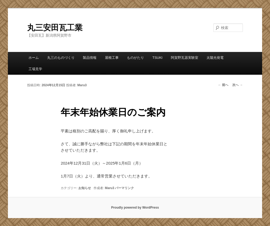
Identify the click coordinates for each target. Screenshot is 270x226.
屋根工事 (112, 58)
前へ (223, 85)
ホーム (33, 58)
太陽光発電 (215, 58)
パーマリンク (124, 188)
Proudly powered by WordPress (135, 207)
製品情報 (90, 58)
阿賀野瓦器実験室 (184, 58)
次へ (237, 85)
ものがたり (135, 58)
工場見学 (35, 69)
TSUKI (157, 58)
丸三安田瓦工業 (55, 27)
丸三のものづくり (61, 58)
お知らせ (84, 188)
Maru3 (81, 85)
